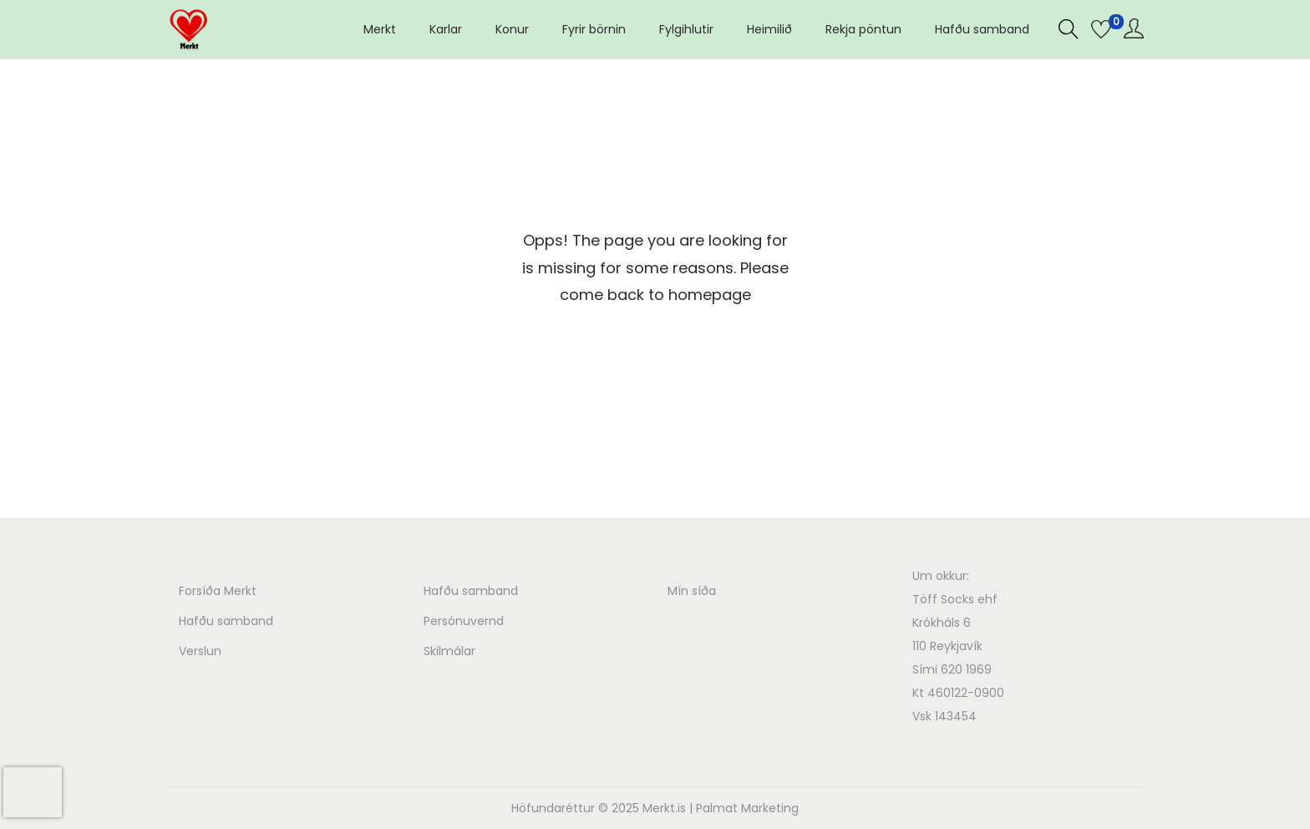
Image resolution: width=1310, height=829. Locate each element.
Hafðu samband (226, 621)
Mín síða (692, 590)
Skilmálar (449, 651)
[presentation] (32, 792)
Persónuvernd (464, 621)
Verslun (200, 651)
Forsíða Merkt (217, 590)
